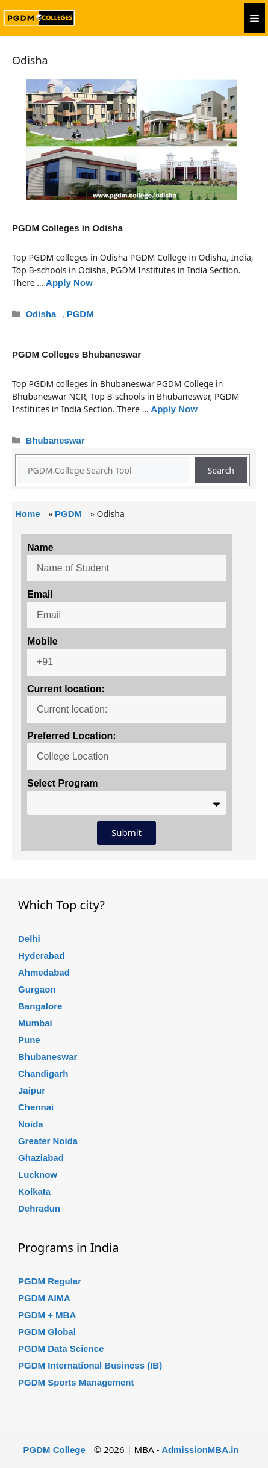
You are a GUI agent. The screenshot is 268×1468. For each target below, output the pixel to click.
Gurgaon (37, 989)
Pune (29, 1040)
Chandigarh (43, 1073)
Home (27, 514)
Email (40, 594)
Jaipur (31, 1090)
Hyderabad (41, 955)
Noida (30, 1124)
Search (221, 470)
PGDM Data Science (61, 1348)
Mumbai (35, 1023)
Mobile (42, 641)
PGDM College (54, 1450)
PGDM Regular (49, 1281)
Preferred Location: (71, 736)
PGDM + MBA (47, 1315)
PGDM (80, 314)
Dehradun (39, 1208)
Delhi (29, 939)
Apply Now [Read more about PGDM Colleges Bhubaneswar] (174, 409)
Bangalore (40, 1006)
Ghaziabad (41, 1158)
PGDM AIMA (44, 1298)
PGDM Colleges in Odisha (67, 228)
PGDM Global (47, 1332)
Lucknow (37, 1174)
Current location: (66, 689)
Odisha (40, 314)
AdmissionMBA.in (199, 1450)
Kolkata (34, 1191)
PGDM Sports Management (76, 1382)
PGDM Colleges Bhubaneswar (76, 354)
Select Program (62, 783)
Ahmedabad (44, 972)
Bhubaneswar (54, 440)
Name (40, 547)
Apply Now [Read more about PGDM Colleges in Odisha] (69, 282)
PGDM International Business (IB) (90, 1365)
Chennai (36, 1107)
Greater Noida (48, 1141)
